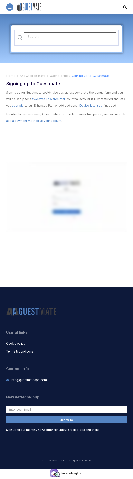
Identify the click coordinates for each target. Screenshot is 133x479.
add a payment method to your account (33, 121)
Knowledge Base (33, 76)
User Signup (59, 76)
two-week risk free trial (48, 99)
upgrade (18, 106)
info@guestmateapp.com (29, 380)
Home (10, 76)
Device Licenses (90, 106)
